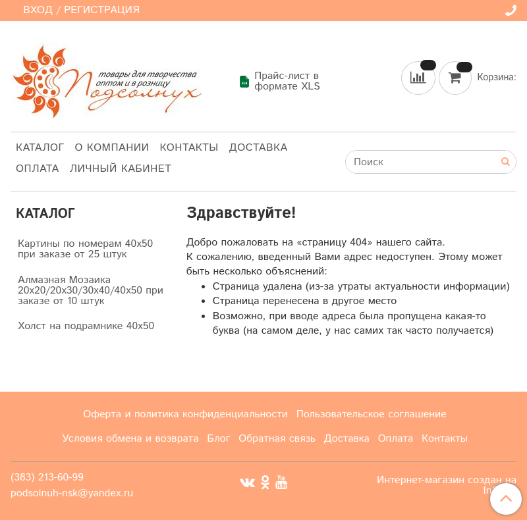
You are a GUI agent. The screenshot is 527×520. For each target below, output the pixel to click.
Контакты (188, 147)
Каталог (40, 147)
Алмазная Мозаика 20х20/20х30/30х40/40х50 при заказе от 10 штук (90, 291)
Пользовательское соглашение (371, 414)
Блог (218, 438)
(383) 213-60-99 (47, 477)
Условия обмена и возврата (130, 438)
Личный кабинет (121, 168)
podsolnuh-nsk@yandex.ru (72, 493)
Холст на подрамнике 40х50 (86, 326)
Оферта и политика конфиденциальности (185, 414)
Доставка (258, 147)
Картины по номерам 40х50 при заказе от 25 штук (85, 249)
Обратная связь (277, 438)
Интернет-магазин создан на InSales (446, 485)
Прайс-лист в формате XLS (279, 81)
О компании (112, 147)
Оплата (37, 168)
